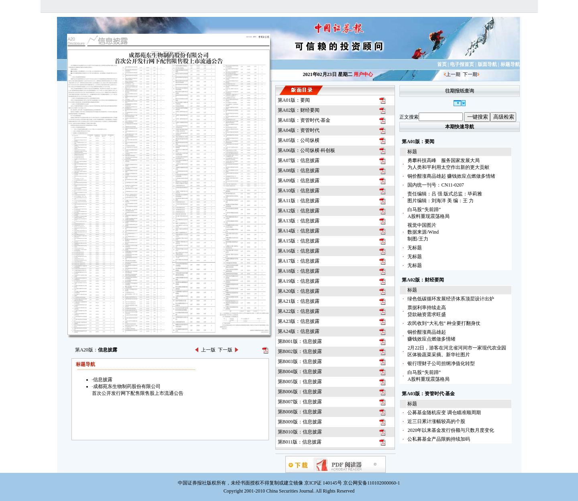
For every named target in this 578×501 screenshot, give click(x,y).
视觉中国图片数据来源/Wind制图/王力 (423, 232)
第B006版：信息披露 (300, 391)
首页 (442, 64)
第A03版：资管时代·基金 (304, 120)
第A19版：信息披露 (299, 281)
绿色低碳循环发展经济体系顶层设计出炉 (450, 299)
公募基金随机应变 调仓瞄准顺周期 (444, 412)
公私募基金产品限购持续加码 (438, 439)
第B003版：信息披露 (300, 361)
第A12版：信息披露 (299, 211)
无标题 (414, 247)
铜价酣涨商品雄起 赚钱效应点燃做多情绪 (451, 176)
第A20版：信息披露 (299, 291)
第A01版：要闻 (294, 100)
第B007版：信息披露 (300, 401)
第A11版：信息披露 (299, 200)
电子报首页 (462, 64)
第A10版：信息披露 (299, 190)
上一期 (453, 74)
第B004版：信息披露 (300, 371)
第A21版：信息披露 (299, 301)
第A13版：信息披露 (299, 221)
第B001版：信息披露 (300, 341)
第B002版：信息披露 (300, 351)
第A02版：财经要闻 (299, 110)
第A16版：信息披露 (299, 251)
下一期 (470, 74)
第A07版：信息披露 (299, 160)
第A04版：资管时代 (299, 130)
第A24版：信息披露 (299, 331)
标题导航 (510, 64)
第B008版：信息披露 (300, 412)
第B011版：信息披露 (300, 442)
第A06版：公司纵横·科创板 (307, 150)
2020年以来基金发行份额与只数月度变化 (450, 430)
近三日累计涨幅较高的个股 (436, 421)
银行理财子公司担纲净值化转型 (441, 363)
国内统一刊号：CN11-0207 (435, 185)
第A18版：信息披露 (299, 271)
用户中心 (363, 74)
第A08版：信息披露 (299, 170)
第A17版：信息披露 (299, 261)
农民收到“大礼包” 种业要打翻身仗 (443, 323)
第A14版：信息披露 (299, 231)
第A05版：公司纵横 (299, 140)
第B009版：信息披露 (300, 422)
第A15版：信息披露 (299, 241)
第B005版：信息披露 (300, 381)
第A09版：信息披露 (299, 180)
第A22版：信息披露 (299, 311)
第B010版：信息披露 (300, 432)
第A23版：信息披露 (299, 321)
